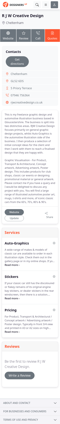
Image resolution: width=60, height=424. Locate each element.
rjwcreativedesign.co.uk (27, 102)
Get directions (17, 62)
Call (38, 35)
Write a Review (20, 375)
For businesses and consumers (24, 411)
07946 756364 (20, 95)
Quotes (52, 35)
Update (14, 218)
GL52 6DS (17, 81)
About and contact (16, 403)
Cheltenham (15, 23)
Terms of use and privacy (20, 419)
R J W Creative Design (23, 15)
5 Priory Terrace (21, 88)
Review (23, 35)
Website (8, 35)
